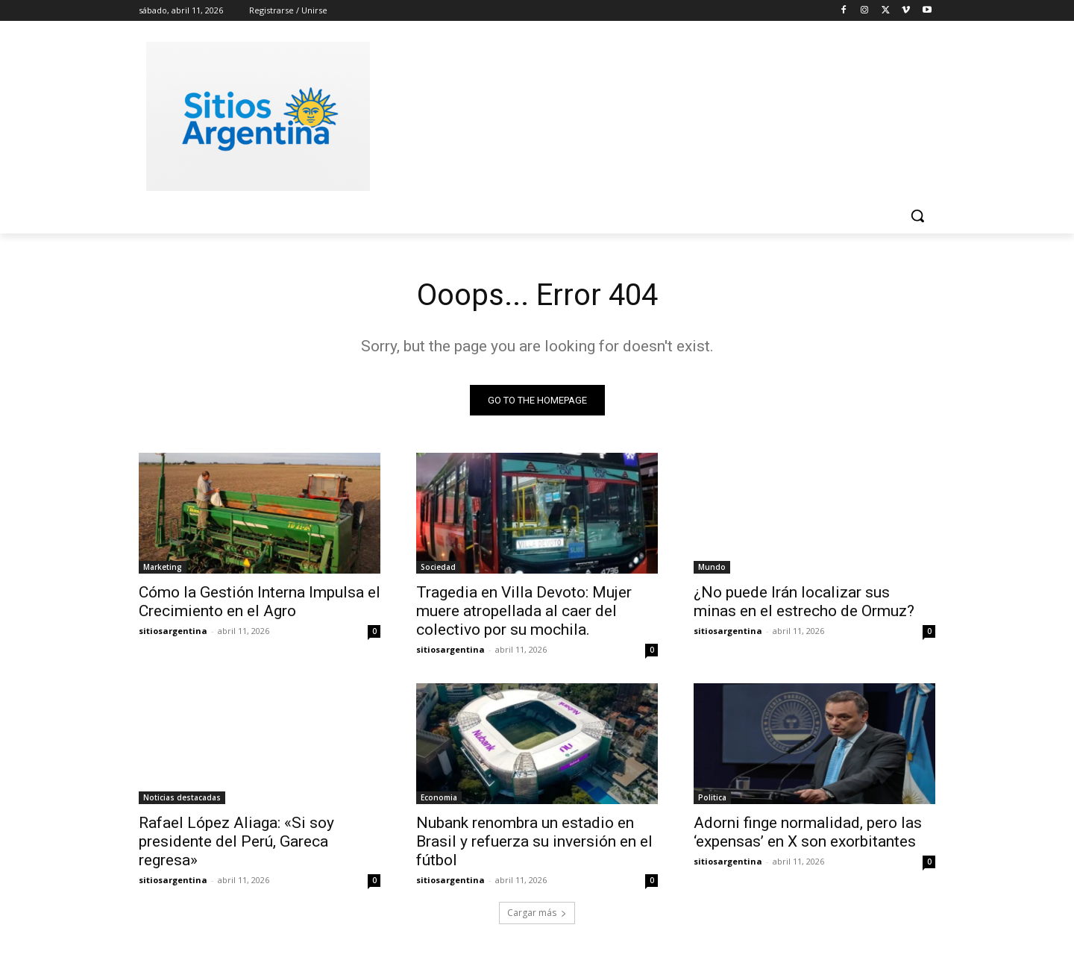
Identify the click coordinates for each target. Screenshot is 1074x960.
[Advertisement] (648, 114)
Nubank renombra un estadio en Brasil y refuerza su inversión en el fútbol (534, 841)
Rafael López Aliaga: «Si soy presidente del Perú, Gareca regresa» (236, 841)
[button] (917, 215)
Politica (712, 797)
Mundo (712, 567)
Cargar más (537, 912)
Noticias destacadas (182, 797)
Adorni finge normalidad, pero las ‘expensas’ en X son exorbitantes (808, 832)
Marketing (162, 567)
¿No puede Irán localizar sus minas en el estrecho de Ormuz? (804, 601)
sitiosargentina (173, 630)
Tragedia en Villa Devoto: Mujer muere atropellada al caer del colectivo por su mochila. (524, 611)
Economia (439, 797)
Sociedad (438, 567)
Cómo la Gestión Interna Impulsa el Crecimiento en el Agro (259, 601)
